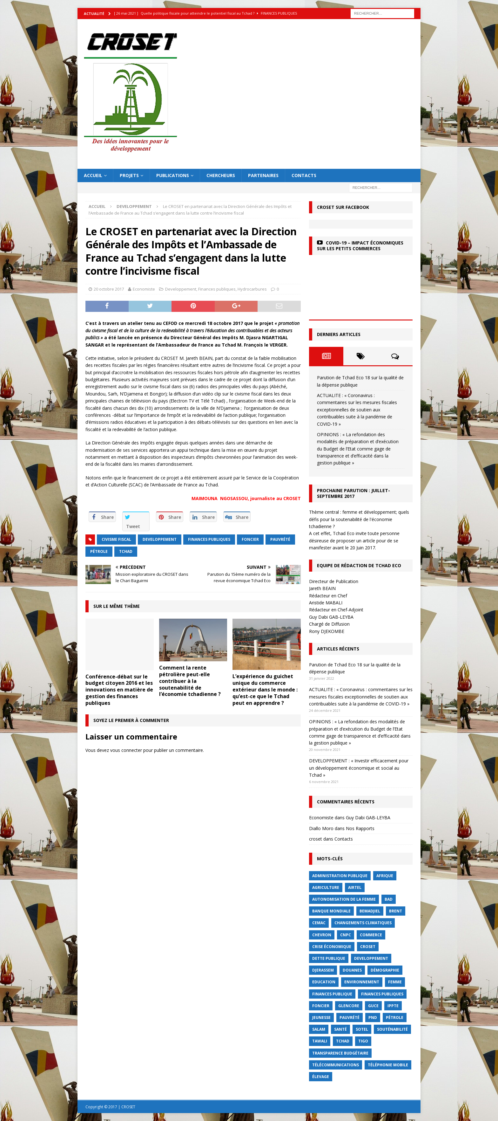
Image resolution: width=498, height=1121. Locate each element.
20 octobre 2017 (109, 289)
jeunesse (321, 1017)
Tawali (319, 1041)
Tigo (363, 1041)
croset (315, 839)
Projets (129, 175)
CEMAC (319, 922)
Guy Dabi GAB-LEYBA (368, 818)
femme (395, 982)
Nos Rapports (360, 828)
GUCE (373, 1005)
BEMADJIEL (370, 911)
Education (323, 982)
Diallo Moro (321, 828)
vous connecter (126, 750)
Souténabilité (392, 1029)
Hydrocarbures (252, 289)
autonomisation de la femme (344, 899)
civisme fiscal (116, 539)
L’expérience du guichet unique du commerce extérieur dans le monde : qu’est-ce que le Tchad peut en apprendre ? (265, 689)
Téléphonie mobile (388, 1065)
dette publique (328, 958)
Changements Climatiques (363, 922)
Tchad (125, 551)
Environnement (361, 982)
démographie (385, 970)
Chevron (321, 935)
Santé (340, 1029)
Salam (318, 1029)
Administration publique (339, 875)
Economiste (144, 289)
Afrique (384, 875)
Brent (395, 911)
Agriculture (325, 887)
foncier (250, 539)
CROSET (367, 946)
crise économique (331, 946)
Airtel (354, 887)
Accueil (93, 175)
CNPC (345, 935)
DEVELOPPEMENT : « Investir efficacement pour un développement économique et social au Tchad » (358, 768)
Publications (172, 175)
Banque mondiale (331, 911)
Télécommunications (335, 1065)
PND (372, 1017)
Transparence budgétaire (340, 1053)
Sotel (362, 1029)
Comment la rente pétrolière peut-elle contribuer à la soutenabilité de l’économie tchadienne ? (190, 681)
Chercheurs (220, 175)
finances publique (332, 994)
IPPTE (393, 1005)
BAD (389, 899)
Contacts (304, 175)
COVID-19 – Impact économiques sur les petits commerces (360, 245)
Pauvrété (280, 539)
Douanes (352, 970)
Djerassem (323, 970)
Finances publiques (217, 289)
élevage (320, 1076)
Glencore (348, 1005)
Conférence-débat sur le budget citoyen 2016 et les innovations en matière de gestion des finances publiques (119, 689)
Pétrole (99, 551)
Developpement (180, 289)
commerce (371, 935)
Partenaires (263, 175)
